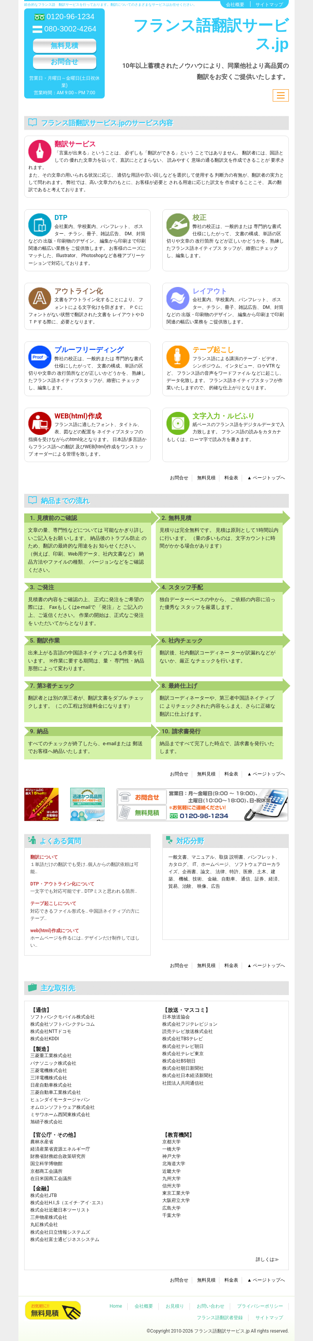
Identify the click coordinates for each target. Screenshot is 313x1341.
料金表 (231, 477)
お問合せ (64, 61)
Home (116, 1306)
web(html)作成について (54, 930)
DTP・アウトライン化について (62, 884)
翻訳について (44, 857)
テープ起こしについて (53, 903)
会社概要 (235, 4)
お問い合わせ (210, 1306)
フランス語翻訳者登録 (220, 1317)
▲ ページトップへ (266, 477)
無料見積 (64, 45)
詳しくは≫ (267, 1259)
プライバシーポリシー (260, 1306)
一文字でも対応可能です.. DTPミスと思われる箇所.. (83, 891)
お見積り (175, 1306)
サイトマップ (269, 4)
